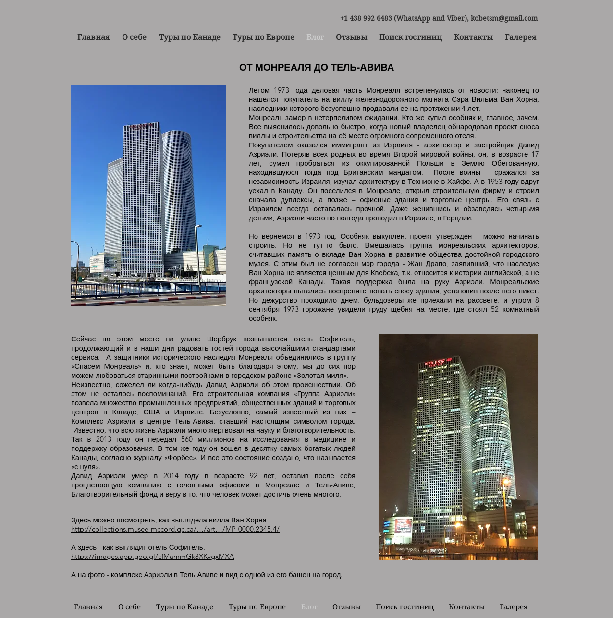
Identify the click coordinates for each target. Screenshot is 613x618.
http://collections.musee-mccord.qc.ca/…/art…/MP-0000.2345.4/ (175, 528)
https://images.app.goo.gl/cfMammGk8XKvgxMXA (152, 556)
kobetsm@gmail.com (504, 18)
